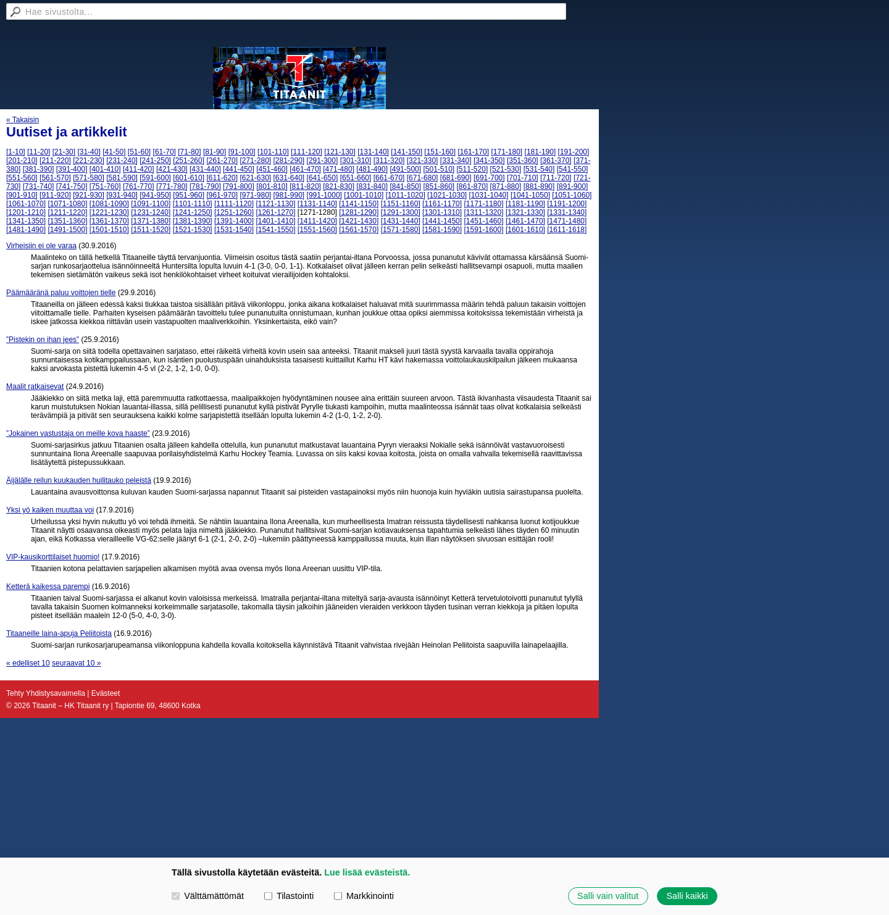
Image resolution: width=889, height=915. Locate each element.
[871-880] (506, 186)
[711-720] (556, 177)
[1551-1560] (317, 229)
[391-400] (72, 169)
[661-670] (389, 177)
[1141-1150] (358, 203)
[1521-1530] (192, 229)
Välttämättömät (208, 896)
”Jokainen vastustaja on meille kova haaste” (78, 433)
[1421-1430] (358, 221)
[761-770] (138, 186)
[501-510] (438, 169)
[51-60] (139, 152)
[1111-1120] (234, 203)
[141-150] (406, 152)
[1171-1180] (483, 203)
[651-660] (356, 177)
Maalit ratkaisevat (35, 386)
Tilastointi (289, 896)
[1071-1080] (67, 203)
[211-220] (55, 160)
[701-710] (522, 177)
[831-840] (372, 186)
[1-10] (15, 152)
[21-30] (63, 152)
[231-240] (122, 160)
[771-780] (172, 186)
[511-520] (472, 169)
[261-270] (222, 160)
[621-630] (255, 177)
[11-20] (38, 152)
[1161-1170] (442, 203)
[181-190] (540, 152)
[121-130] (340, 152)
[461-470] (305, 169)
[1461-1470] (525, 221)
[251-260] (188, 160)
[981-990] (289, 195)
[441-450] (238, 169)
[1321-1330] (525, 212)
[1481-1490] (26, 229)
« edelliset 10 (28, 663)
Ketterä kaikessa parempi (48, 586)
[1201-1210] (26, 212)
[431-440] (205, 169)
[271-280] (255, 160)
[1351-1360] (67, 221)
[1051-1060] (571, 195)
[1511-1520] (150, 229)
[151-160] (440, 152)
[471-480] (338, 169)
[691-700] (489, 177)
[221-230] (88, 160)
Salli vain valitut (607, 896)
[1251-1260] (234, 212)
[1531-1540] (234, 229)
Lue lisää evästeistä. (367, 872)
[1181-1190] (525, 203)
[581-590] (122, 177)
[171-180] (506, 152)
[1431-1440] (400, 221)
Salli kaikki (686, 896)
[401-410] (105, 169)
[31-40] (88, 152)
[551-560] (22, 177)
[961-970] (222, 195)
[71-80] (189, 152)
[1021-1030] (447, 195)
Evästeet (105, 693)
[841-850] (405, 186)
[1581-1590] (442, 229)
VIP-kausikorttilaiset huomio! (52, 557)
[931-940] (122, 195)
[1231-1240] (150, 212)
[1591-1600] (483, 229)
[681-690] (456, 177)
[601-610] (188, 177)
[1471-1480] (566, 221)
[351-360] (522, 160)
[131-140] (373, 152)
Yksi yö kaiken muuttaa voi (50, 510)
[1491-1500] (67, 229)
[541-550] (572, 169)
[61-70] (164, 152)
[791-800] (238, 186)
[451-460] (272, 169)
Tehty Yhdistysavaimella (45, 693)
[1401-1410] (275, 221)
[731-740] (38, 186)
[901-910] (22, 195)
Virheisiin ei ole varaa (41, 245)
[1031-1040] (489, 195)
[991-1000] (324, 195)
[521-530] (506, 169)
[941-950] (155, 195)
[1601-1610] (525, 229)
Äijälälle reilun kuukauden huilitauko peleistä (78, 480)
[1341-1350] (26, 221)
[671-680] (422, 177)
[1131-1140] (317, 203)
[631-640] (289, 177)
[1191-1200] (566, 203)
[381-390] (38, 169)
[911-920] (55, 195)
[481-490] (372, 169)
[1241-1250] (192, 212)
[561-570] (55, 177)
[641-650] (322, 177)
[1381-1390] (192, 221)
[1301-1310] (442, 212)
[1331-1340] (566, 212)
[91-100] (242, 152)
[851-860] (438, 186)
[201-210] (22, 160)
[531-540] (539, 169)
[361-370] (556, 160)
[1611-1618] (566, 229)
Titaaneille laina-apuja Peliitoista (59, 633)
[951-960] (188, 195)
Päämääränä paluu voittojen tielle (60, 292)
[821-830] (338, 186)
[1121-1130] (275, 203)
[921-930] (88, 195)
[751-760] (105, 186)
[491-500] (405, 169)
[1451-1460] (483, 221)
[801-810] (272, 186)
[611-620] (222, 177)
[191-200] (574, 152)
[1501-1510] (109, 229)
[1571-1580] (400, 229)
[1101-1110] (192, 203)
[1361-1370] (109, 221)
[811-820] (305, 186)
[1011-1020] (405, 195)
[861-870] (472, 186)
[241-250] (155, 160)
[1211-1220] (67, 212)
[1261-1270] (275, 212)
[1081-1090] (109, 203)
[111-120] (306, 152)
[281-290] (289, 160)
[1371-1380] (150, 221)
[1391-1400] (234, 221)
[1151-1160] (400, 203)
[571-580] (88, 177)
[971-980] (255, 195)
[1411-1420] (317, 221)
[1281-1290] (358, 212)
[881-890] (539, 186)
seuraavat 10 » (76, 663)
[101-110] (273, 152)
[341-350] (489, 160)
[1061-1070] (26, 203)
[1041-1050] (530, 195)
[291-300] (322, 160)
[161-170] (473, 152)
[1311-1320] (483, 212)
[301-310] (356, 160)
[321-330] (422, 160)
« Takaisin (22, 119)
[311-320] (389, 160)
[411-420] (138, 169)
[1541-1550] (275, 229)
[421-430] (172, 169)
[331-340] (456, 160)
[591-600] (155, 177)
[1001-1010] (363, 195)
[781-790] (205, 186)
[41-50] (113, 152)
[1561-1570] (358, 229)
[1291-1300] (400, 212)
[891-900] (572, 186)
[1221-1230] (109, 212)
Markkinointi (364, 896)
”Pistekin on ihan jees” (42, 339)
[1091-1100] (150, 203)
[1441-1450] (442, 221)
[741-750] (72, 186)
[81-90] (214, 152)
